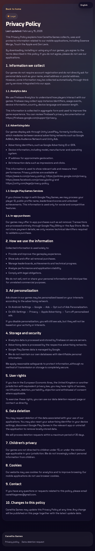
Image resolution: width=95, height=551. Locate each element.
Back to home (13, 9)
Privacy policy (12, 542)
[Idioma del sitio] (85, 5)
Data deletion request (33, 542)
